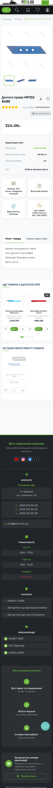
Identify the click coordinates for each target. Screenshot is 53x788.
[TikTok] (37, 459)
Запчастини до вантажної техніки (25, 607)
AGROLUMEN (14, 652)
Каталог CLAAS (14, 600)
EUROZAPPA (40, 148)
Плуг (19, 19)
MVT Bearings (14, 645)
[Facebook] (30, 459)
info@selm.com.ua (16, 523)
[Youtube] (16, 459)
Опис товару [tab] (13, 238)
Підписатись (26, 776)
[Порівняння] (23, 329)
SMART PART (14, 638)
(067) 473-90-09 (27, 505)
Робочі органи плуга (36, 169)
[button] (22, 337)
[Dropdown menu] (45, 3)
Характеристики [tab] (36, 238)
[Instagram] (23, 459)
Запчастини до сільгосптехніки (24, 614)
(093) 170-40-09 (26, 509)
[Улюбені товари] (6, 329)
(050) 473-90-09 (26, 513)
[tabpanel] (26, 255)
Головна (8, 19)
